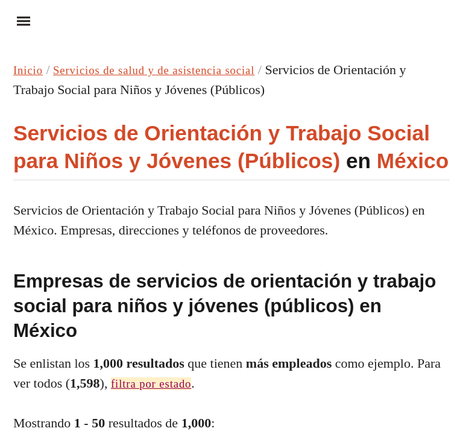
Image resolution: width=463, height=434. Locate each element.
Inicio (30, 69)
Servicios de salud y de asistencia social (177, 69)
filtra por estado (158, 383)
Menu (18, 20)
